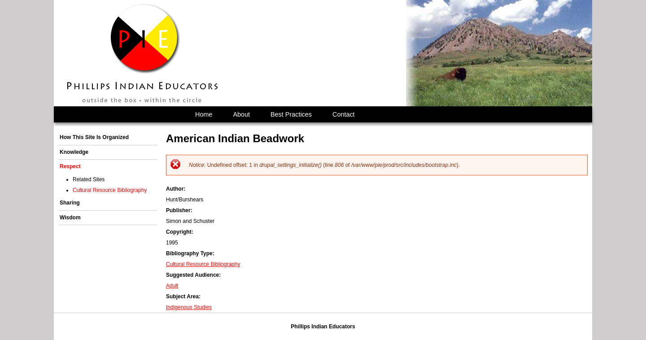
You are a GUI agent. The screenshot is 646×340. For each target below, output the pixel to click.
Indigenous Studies (189, 307)
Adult (172, 286)
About (241, 114)
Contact (343, 114)
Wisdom (70, 217)
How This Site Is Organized (94, 137)
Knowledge (74, 152)
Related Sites (89, 179)
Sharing (70, 203)
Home (203, 114)
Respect (70, 166)
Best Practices (291, 114)
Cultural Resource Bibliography (203, 264)
